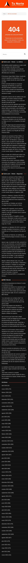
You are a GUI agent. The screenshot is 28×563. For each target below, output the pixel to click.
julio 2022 (4, 541)
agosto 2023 (5, 496)
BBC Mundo (7, 280)
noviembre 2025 (6, 402)
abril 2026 (4, 385)
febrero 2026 (5, 392)
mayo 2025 (5, 423)
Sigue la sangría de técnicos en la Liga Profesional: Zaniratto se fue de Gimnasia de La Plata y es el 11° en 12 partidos (13, 119)
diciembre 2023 (6, 482)
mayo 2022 (5, 548)
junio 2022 (4, 544)
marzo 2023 (5, 513)
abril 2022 (4, 551)
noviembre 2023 (6, 485)
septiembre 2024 (6, 451)
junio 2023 (4, 503)
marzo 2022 (5, 555)
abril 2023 (4, 510)
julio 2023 (4, 499)
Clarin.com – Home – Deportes (13, 174)
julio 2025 (4, 416)
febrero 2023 (5, 517)
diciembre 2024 (6, 441)
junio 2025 (4, 420)
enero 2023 (5, 520)
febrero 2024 (5, 475)
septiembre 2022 (6, 534)
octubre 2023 (5, 489)
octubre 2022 (5, 530)
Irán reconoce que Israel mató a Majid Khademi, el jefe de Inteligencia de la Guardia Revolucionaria (14, 318)
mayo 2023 (5, 506)
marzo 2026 (5, 389)
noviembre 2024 (6, 444)
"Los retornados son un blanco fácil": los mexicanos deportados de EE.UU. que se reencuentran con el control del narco (13, 299)
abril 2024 (4, 468)
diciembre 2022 (6, 523)
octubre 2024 (5, 447)
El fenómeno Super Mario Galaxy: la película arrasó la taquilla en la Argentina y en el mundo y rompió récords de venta (13, 78)
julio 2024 (4, 458)
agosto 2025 (5, 413)
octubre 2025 (5, 406)
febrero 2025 (5, 434)
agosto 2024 (5, 454)
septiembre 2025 (6, 409)
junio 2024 (4, 461)
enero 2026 (5, 396)
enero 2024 (5, 479)
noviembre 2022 (6, 527)
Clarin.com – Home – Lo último (13, 62)
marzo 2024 (5, 472)
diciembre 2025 (6, 399)
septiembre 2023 (6, 492)
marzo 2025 (5, 430)
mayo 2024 (5, 465)
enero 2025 (5, 437)
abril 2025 (4, 427)
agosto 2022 (5, 537)
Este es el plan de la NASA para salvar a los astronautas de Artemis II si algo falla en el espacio (13, 156)
